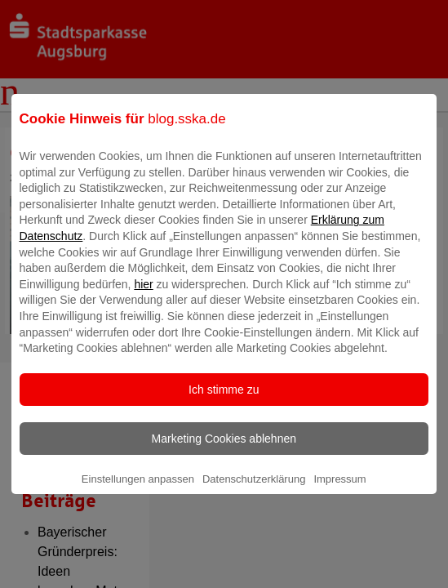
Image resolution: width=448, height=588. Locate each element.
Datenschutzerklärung (253, 490)
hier (143, 295)
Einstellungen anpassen (138, 490)
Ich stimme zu (224, 401)
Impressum (339, 490)
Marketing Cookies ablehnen (224, 450)
